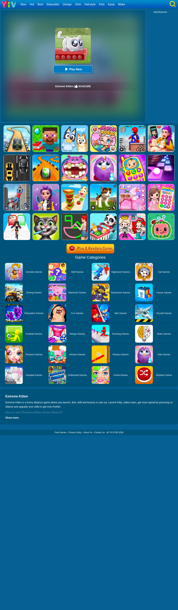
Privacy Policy (75, 432)
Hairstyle (90, 4)
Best (40, 4)
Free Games (60, 432)
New (23, 4)
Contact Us (99, 432)
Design (67, 4)
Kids (101, 4)
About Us (87, 432)
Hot (32, 4)
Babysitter (53, 4)
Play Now (73, 69)
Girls (78, 4)
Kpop (111, 4)
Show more (12, 417)
